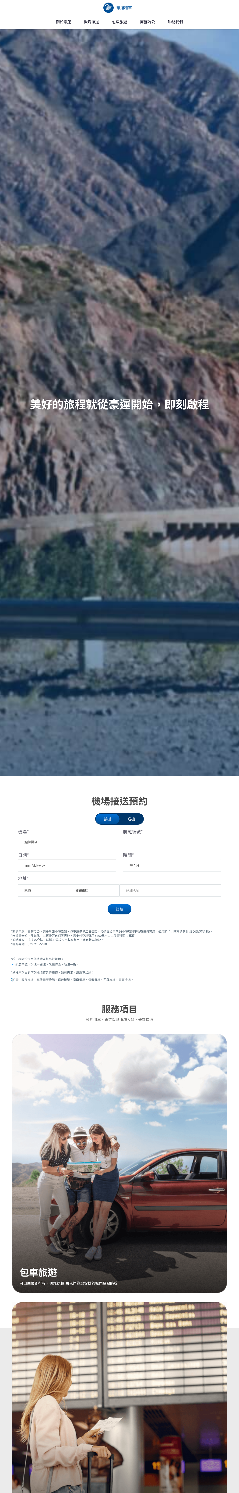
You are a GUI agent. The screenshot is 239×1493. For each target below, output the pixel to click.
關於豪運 (63, 21)
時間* (128, 855)
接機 (107, 819)
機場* (23, 831)
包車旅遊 (119, 21)
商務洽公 (147, 21)
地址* (23, 878)
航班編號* (133, 831)
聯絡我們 (175, 21)
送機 (131, 819)
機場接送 (91, 21)
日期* (23, 855)
